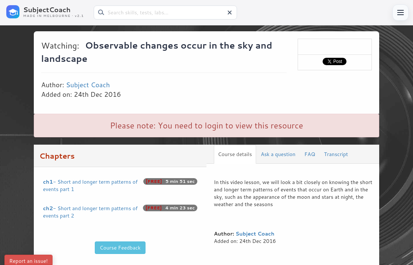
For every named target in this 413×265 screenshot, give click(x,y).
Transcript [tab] (336, 154)
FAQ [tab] (309, 154)
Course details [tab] (235, 154)
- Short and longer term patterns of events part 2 (120, 212)
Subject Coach (88, 84)
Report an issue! (28, 261)
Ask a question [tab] (278, 154)
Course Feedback (120, 247)
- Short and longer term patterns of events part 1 (120, 185)
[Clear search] (230, 12)
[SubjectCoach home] (48, 12)
